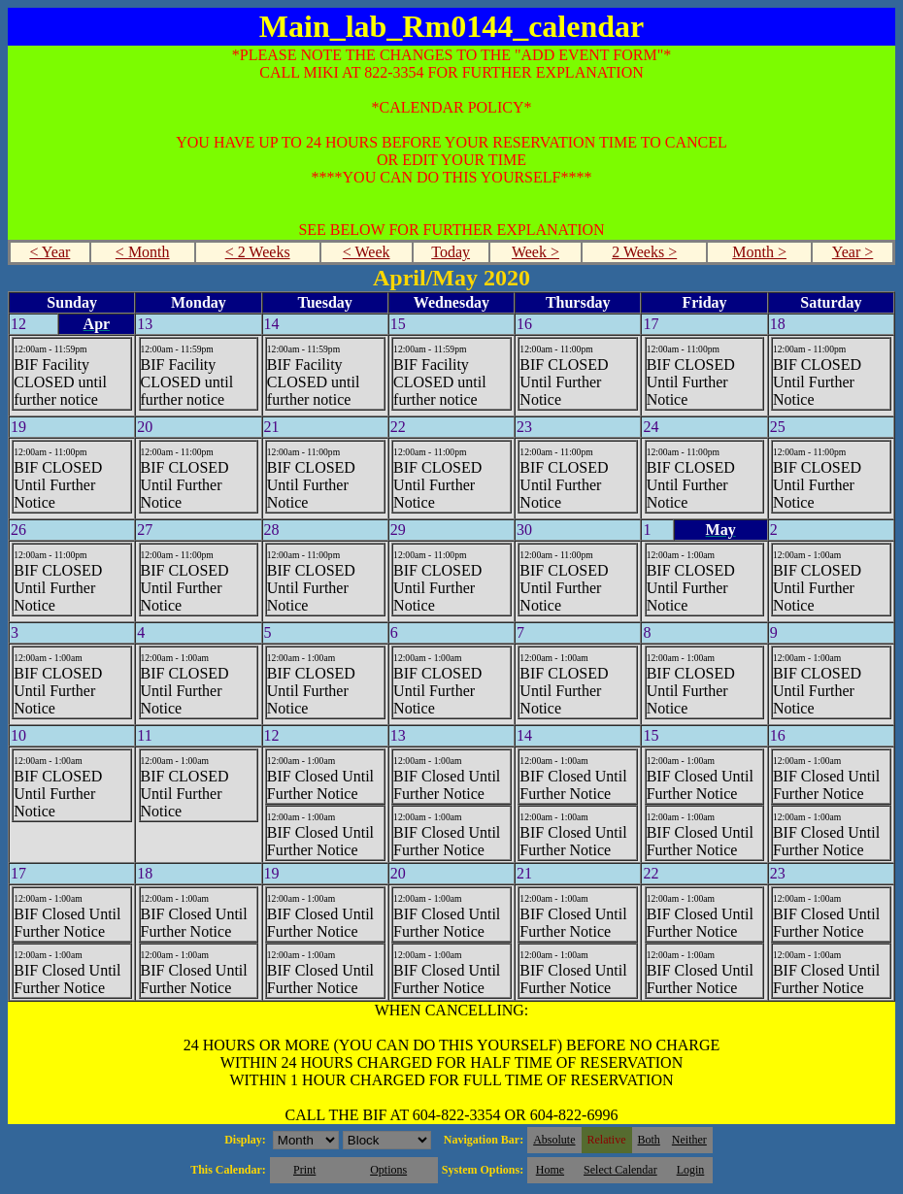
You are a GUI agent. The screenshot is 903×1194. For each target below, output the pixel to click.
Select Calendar (620, 1170)
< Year (49, 252)
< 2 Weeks (257, 252)
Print (304, 1170)
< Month (143, 252)
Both (649, 1139)
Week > (535, 252)
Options (388, 1170)
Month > (759, 252)
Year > (853, 252)
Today (450, 252)
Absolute (554, 1139)
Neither (689, 1139)
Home (550, 1170)
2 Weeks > (644, 252)
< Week (366, 252)
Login (691, 1170)
